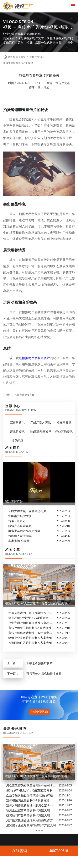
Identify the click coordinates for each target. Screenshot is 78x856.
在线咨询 (19, 851)
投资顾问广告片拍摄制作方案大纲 (30, 642)
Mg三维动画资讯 (40, 431)
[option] (39, 785)
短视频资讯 (64, 422)
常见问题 (17, 440)
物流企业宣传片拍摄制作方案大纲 (30, 638)
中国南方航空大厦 (20, 516)
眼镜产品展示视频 (20, 526)
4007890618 (58, 851)
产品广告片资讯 (40, 422)
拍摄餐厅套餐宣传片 (36, 358)
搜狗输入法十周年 (20, 536)
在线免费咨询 (39, 711)
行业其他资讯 (64, 431)
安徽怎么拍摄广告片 (39, 663)
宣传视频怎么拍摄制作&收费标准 (29, 628)
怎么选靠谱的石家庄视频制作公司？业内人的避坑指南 (31, 613)
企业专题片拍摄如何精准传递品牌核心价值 (31, 623)
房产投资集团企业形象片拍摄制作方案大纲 (31, 820)
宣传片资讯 (36, 56)
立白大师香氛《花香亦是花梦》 (28, 511)
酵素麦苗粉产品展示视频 (24, 531)
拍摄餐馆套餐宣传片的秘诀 (18, 62)
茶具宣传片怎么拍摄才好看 (43, 673)
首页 (23, 56)
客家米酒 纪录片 (19, 541)
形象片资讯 (17, 431)
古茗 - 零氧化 (16, 521)
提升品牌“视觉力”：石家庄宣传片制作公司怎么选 (31, 618)
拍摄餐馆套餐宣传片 (26, 394)
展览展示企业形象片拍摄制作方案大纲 (31, 825)
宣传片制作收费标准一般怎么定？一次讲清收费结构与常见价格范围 (31, 633)
